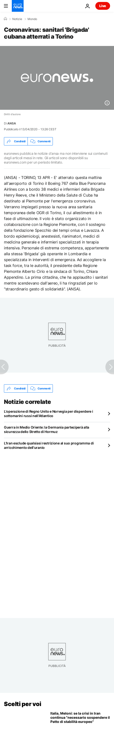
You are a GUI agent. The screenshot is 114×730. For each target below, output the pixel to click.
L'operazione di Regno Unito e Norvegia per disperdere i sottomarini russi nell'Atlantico (48, 413)
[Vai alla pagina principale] (18, 6)
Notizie (17, 19)
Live (102, 6)
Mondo (32, 19)
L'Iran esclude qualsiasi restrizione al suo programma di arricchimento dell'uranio (49, 445)
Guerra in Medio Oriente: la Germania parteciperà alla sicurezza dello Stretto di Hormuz (46, 429)
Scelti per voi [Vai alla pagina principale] (22, 704)
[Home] (5, 19)
